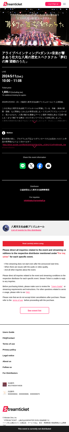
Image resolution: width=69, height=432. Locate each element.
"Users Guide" (57, 286)
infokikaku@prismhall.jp (34, 200)
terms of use (18, 300)
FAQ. (28, 292)
